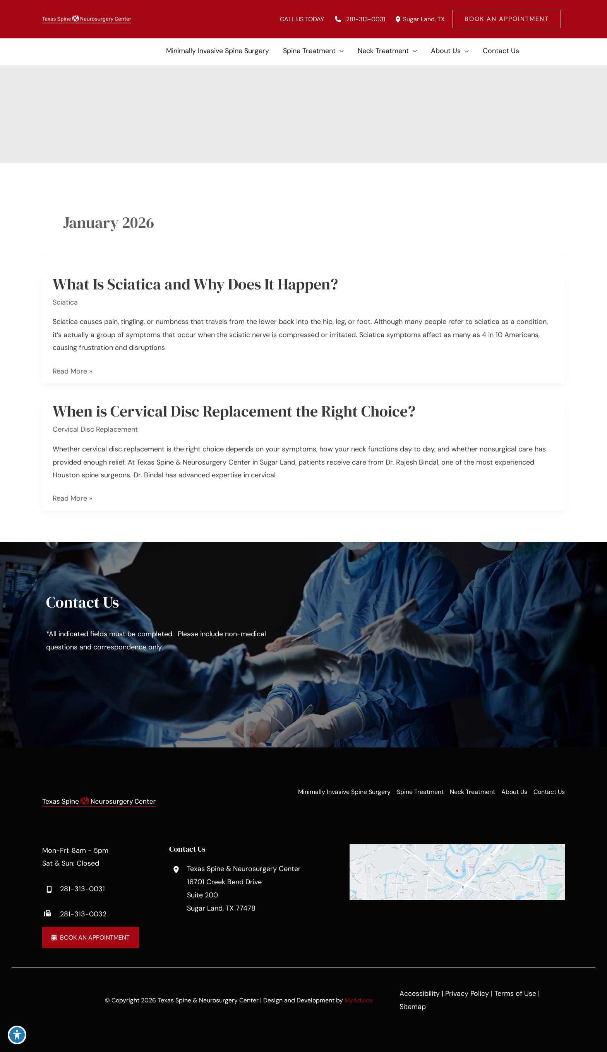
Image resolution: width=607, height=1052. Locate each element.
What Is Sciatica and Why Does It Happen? (195, 284)
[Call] (358, 19)
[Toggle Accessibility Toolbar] (17, 1035)
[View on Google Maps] (457, 871)
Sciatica (65, 302)
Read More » (72, 371)
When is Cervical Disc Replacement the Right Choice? (234, 411)
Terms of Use (515, 993)
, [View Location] (424, 19)
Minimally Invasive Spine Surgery (344, 792)
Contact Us (549, 792)
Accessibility (420, 993)
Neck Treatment (472, 792)
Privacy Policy (467, 993)
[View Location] (398, 19)
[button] (507, 19)
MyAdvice (359, 1000)
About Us (514, 792)
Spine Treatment (420, 792)
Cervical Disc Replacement (95, 429)
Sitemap (413, 1006)
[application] (340, 51)
